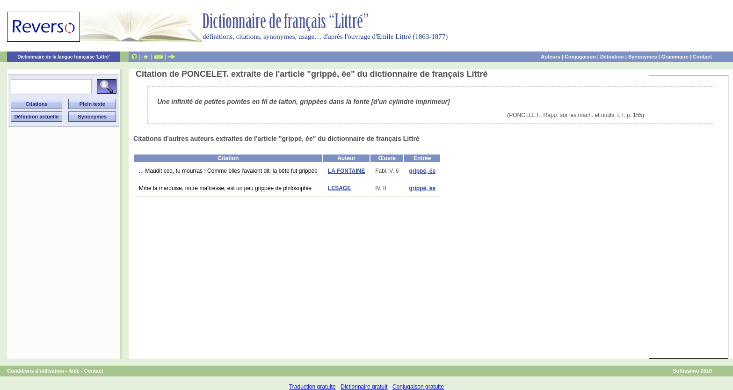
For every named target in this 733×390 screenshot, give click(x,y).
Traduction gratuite (312, 386)
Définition (612, 56)
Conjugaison (580, 56)
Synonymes (642, 56)
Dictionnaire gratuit (364, 386)
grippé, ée (422, 171)
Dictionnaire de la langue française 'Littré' (63, 56)
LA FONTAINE (346, 171)
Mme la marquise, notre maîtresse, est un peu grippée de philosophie (225, 188)
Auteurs (550, 56)
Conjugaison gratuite (418, 386)
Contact (702, 56)
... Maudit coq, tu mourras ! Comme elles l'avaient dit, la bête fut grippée (228, 171)
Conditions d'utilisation (35, 371)
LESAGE (339, 188)
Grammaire (675, 56)
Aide (74, 371)
